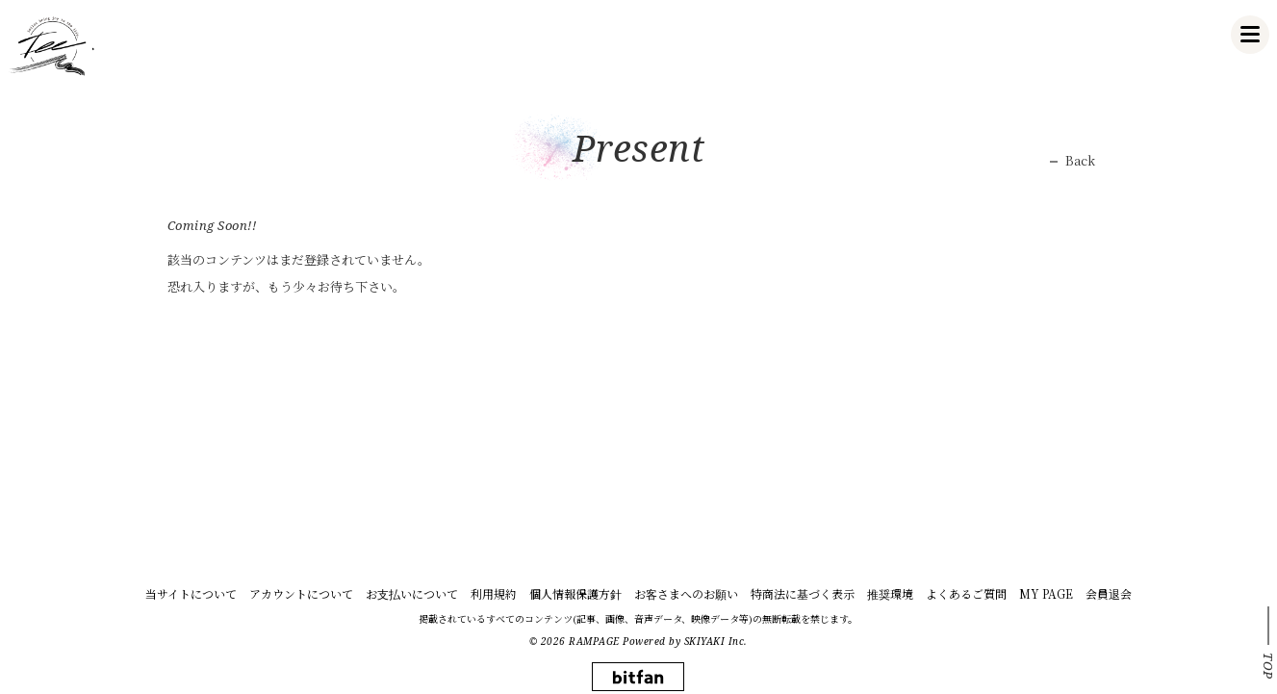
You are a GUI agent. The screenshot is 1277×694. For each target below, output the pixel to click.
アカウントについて (301, 593)
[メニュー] (1250, 34)
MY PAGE (1046, 593)
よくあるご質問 (966, 593)
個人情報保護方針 (575, 593)
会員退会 (1108, 593)
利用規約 (494, 593)
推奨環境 (890, 593)
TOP (1268, 666)
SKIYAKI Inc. (716, 641)
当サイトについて (191, 593)
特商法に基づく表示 (803, 593)
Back (1080, 160)
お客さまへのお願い (686, 593)
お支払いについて (412, 593)
